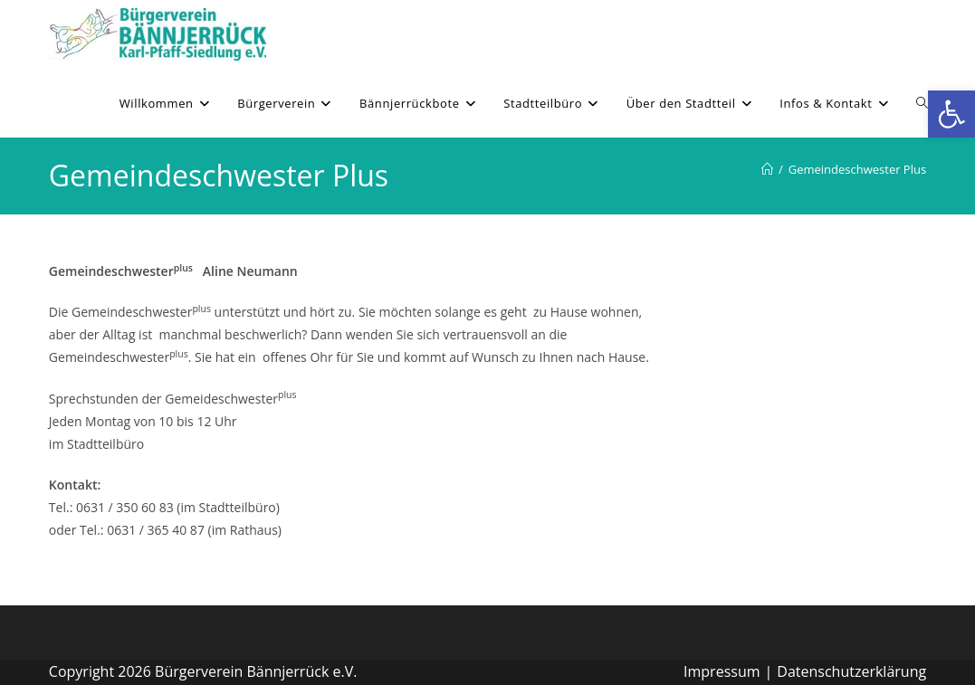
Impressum (721, 671)
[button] (951, 114)
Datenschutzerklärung (851, 671)
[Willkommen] (767, 169)
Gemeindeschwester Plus (857, 169)
